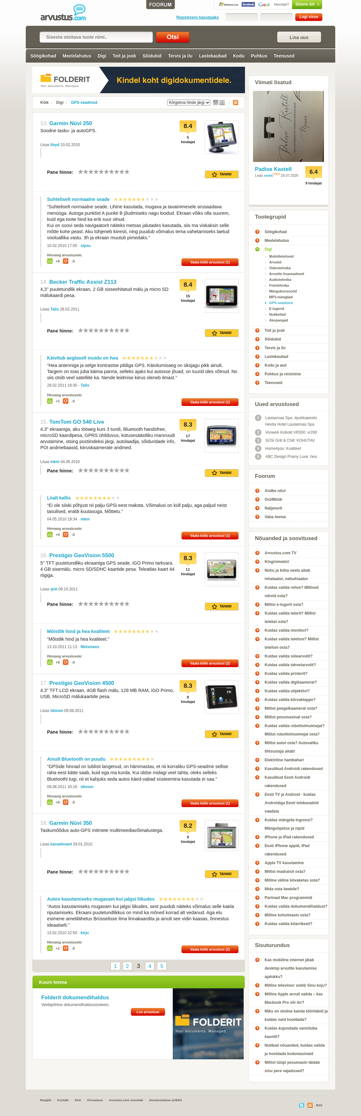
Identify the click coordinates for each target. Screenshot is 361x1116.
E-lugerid (276, 309)
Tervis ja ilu (180, 55)
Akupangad (278, 320)
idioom (56, 710)
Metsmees (90, 647)
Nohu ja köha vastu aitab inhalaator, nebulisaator (287, 574)
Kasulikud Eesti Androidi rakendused (287, 781)
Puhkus (259, 55)
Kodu (239, 55)
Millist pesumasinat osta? (288, 717)
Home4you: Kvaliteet (278, 448)
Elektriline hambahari (284, 760)
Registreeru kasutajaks (197, 17)
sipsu (86, 245)
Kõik (44, 102)
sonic (268, 175)
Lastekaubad (213, 55)
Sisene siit (293, 4)
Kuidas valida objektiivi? (287, 691)
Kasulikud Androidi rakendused (294, 768)
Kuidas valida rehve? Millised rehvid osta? (291, 591)
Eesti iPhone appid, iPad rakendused (287, 850)
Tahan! (222, 174)
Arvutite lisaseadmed (286, 274)
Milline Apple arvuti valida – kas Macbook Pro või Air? (294, 998)
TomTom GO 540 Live (76, 422)
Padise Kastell (273, 169)
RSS (233, 102)
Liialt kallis (59, 497)
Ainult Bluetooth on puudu (76, 759)
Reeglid (45, 1100)
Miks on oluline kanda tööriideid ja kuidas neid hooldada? (296, 1015)
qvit (53, 589)
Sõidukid (151, 55)
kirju (85, 933)
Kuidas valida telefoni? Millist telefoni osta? (292, 643)
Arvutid (275, 262)
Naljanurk (273, 508)
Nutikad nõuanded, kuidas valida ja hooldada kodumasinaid (295, 1049)
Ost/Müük (273, 499)
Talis (54, 309)
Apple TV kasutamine (284, 863)
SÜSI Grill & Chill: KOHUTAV (285, 440)
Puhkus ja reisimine (283, 374)
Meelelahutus (77, 55)
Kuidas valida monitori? (286, 630)
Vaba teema (275, 517)
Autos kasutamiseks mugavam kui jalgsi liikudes (101, 899)
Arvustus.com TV (281, 553)
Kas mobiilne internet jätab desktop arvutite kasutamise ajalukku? (291, 968)
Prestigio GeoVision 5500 (81, 555)
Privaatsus (95, 1100)
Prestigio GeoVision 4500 (81, 683)
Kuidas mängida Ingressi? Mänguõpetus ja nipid (289, 824)
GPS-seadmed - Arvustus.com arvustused (68, 13)
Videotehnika (280, 268)
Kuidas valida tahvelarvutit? (290, 665)
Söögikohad (43, 55)
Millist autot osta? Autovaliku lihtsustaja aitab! (291, 747)
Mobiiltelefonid (281, 256)
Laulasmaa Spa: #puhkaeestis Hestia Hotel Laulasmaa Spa (286, 421)
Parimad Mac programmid (288, 897)
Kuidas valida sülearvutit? (289, 656)
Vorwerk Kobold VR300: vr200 (286, 432)
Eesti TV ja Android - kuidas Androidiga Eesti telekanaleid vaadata (291, 803)
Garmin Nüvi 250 (70, 123)
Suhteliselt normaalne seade (78, 199)
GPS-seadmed (84, 102)
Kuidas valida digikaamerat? (291, 682)
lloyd (54, 145)
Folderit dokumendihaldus (75, 997)
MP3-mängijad (281, 297)
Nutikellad (277, 314)
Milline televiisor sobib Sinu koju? (296, 985)
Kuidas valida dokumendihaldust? (296, 906)
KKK (77, 1100)
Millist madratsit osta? (285, 871)
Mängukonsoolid (283, 291)
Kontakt (63, 1100)
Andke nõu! (275, 491)
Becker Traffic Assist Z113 (82, 282)
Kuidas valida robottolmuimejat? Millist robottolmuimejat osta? (295, 730)
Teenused (284, 55)
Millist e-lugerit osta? (284, 604)
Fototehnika (279, 285)
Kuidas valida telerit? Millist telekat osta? (290, 617)
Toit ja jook (124, 55)
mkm (54, 461)
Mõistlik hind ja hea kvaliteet (78, 631)
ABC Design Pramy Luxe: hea (286, 456)
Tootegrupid (270, 217)
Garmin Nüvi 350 (70, 823)
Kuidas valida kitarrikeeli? (288, 924)
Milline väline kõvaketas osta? (292, 880)
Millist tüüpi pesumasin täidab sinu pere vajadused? (292, 1066)
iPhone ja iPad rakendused (289, 837)
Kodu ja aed (276, 365)
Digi (102, 55)
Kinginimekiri (277, 561)
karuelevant (61, 844)
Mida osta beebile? (282, 889)
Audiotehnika (280, 279)
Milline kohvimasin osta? (287, 915)
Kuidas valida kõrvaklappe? (290, 699)
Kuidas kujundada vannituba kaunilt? (291, 1032)
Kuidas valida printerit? (286, 673)
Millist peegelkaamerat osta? (291, 708)
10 (127, 171)
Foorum (265, 476)
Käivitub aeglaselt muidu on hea (82, 357)
